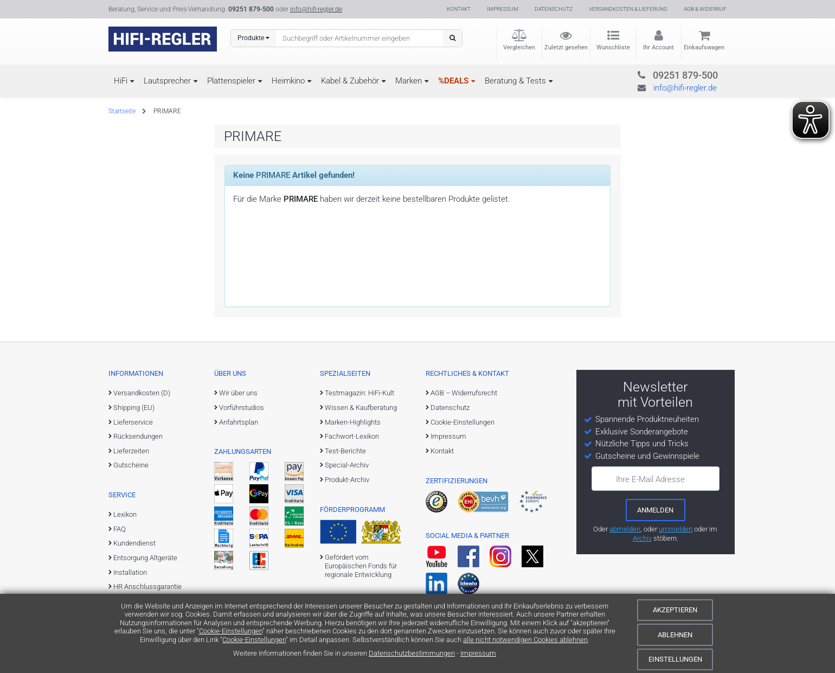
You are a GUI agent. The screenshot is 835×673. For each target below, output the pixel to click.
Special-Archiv (347, 465)
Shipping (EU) (134, 407)
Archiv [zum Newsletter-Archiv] (642, 538)
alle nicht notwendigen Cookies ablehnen (525, 640)
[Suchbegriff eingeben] (360, 38)
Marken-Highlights (353, 422)
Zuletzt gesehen (566, 47)
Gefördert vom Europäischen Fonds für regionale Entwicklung (361, 566)
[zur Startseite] (162, 39)
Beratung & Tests (515, 81)
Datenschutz (554, 9)
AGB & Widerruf (705, 9)
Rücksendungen (138, 436)
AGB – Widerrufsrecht (464, 393)
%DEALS (453, 81)
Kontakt (459, 9)
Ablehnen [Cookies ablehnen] (675, 635)
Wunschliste (613, 47)
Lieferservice (133, 422)
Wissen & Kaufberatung (361, 407)
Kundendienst (134, 543)
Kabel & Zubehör (350, 81)
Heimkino (288, 81)
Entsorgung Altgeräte (145, 558)
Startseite (122, 111)
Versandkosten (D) (141, 393)
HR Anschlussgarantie (147, 586)
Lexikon (125, 514)
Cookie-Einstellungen (230, 631)
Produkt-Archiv (347, 480)
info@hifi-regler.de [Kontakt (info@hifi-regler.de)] (316, 9)
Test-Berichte (345, 451)
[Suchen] (452, 38)
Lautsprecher (167, 81)
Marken (408, 81)
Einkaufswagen (704, 47)
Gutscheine (131, 465)
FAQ (119, 529)
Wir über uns (238, 393)
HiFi (120, 81)
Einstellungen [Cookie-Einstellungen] (675, 659)
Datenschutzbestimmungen (412, 653)
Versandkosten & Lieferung (628, 9)
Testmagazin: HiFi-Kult (359, 393)
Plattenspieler (231, 81)
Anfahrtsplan (238, 422)
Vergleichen (519, 47)
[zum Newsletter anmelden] (655, 510)
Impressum (478, 653)
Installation (130, 572)
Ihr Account (658, 47)
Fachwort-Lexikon (352, 436)
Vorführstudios (241, 407)
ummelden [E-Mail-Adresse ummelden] (675, 529)
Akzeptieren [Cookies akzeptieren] (675, 610)
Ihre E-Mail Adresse (650, 479)
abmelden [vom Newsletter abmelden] (624, 529)
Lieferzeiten (131, 451)
